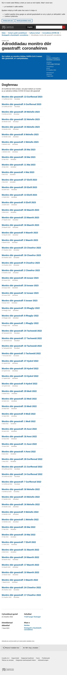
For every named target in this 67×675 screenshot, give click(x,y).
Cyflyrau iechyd (34, 33)
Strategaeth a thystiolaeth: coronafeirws (15, 35)
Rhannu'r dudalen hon (12, 648)
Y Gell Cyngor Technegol (53, 64)
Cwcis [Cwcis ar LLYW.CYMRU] (38, 658)
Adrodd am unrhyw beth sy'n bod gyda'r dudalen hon (18, 641)
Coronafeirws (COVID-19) (50, 33)
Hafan (4, 33)
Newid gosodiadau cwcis (24, 20)
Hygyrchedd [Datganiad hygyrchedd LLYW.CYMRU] (15, 658)
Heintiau (48, 58)
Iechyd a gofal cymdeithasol (17, 33)
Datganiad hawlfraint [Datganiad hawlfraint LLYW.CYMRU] (27, 658)
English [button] (29, 27)
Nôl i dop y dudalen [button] (31, 648)
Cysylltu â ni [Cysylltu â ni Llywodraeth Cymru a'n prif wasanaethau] (5, 658)
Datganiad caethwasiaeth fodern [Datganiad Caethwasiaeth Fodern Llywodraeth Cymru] (26, 660)
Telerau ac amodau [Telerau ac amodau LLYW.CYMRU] (8, 660)
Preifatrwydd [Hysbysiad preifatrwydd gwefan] (46, 658)
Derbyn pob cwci (8, 20)
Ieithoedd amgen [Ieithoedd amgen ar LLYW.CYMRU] (43, 660)
